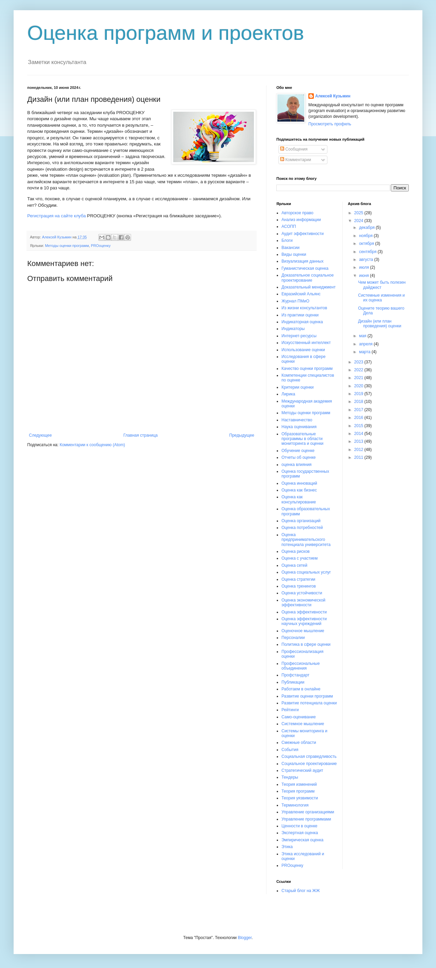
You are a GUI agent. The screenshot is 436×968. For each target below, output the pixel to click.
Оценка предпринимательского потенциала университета (305, 539)
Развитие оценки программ (307, 696)
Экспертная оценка (299, 832)
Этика (287, 846)
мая (363, 335)
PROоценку (101, 246)
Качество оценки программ (307, 368)
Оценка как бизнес (299, 490)
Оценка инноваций (299, 483)
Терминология (294, 805)
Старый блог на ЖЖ (300, 890)
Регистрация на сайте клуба (56, 215)
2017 (359, 409)
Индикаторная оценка (302, 321)
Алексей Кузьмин (332, 96)
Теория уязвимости (299, 798)
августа (366, 259)
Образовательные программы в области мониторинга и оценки (302, 439)
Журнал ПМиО (295, 301)
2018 (359, 401)
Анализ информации (301, 219)
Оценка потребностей (302, 527)
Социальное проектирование (309, 763)
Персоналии (293, 637)
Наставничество (296, 420)
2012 (359, 449)
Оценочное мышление (302, 630)
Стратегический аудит (302, 770)
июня (364, 275)
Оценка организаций (301, 520)
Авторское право (297, 212)
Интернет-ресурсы (299, 335)
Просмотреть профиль (329, 124)
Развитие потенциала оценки (309, 703)
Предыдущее (241, 435)
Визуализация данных (302, 261)
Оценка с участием (299, 558)
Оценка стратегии (298, 579)
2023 (359, 362)
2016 (359, 417)
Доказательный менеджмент (308, 287)
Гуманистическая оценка (304, 268)
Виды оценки (293, 254)
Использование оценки (303, 349)
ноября (366, 235)
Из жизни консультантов (304, 308)
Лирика (288, 394)
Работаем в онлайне (301, 689)
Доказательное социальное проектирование (307, 277)
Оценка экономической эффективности (303, 602)
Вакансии (290, 247)
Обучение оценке (297, 450)
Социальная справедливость (309, 756)
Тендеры (289, 777)
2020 (359, 386)
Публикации (292, 682)
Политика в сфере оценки (305, 644)
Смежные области (298, 742)
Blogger (245, 937)
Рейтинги (290, 709)
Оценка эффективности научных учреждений (304, 621)
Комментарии (295, 159)
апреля (366, 344)
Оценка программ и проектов (165, 32)
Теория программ (297, 791)
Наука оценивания (299, 426)
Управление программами (306, 819)
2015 (359, 425)
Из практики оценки (300, 315)
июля (364, 267)
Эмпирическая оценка (302, 840)
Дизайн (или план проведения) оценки (379, 323)
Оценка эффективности (304, 612)
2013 (359, 441)
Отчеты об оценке (298, 457)
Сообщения (293, 149)
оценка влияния (296, 464)
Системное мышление (302, 723)
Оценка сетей (294, 565)
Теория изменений (299, 784)
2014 (359, 433)
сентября (368, 251)
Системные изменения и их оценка (381, 297)
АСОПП (288, 226)
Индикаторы (293, 328)
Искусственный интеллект (306, 342)
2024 (359, 220)
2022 (359, 370)
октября (367, 243)
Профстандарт (295, 675)
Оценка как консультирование (298, 499)
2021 (359, 377)
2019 (359, 393)
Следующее (40, 435)
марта (365, 351)
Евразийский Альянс (301, 294)
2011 (359, 457)
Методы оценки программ (67, 246)
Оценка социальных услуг (306, 572)
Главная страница (141, 435)
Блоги (287, 240)
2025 (359, 212)
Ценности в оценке (299, 826)
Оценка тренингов (298, 586)
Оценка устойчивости (301, 593)
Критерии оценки (297, 387)
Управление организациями (307, 812)
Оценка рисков (295, 551)
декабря (367, 227)
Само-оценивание (298, 717)
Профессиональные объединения (300, 666)
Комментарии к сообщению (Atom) (92, 444)
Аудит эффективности (302, 233)
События (289, 749)
